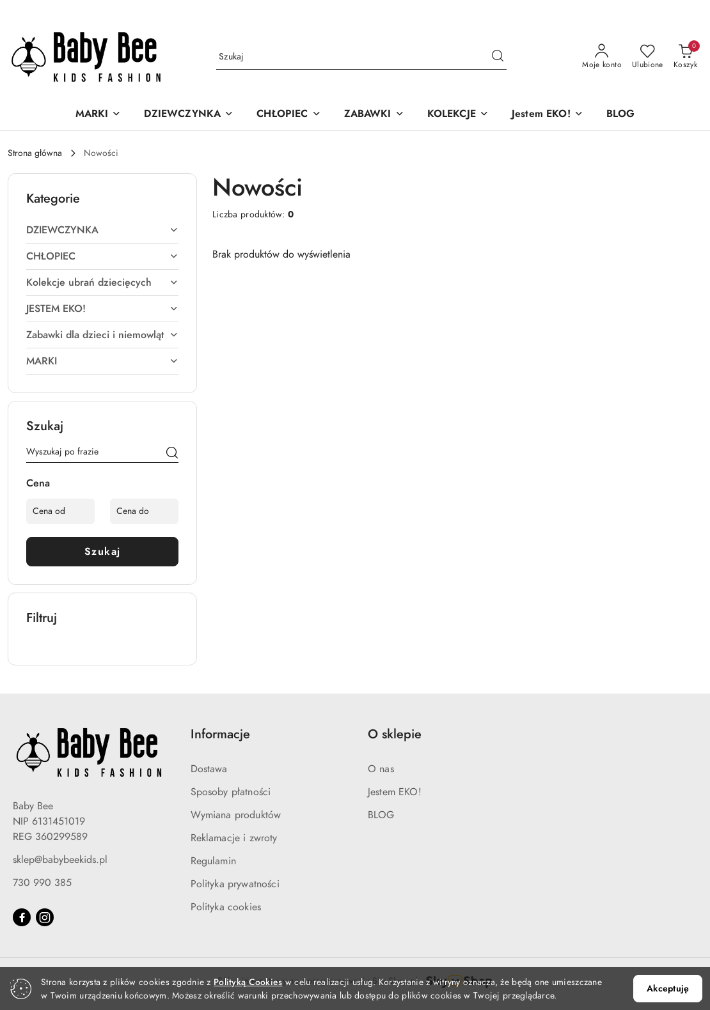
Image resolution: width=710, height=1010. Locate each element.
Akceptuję (668, 989)
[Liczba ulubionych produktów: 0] (647, 57)
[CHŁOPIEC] (288, 114)
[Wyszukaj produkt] (361, 56)
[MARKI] (98, 114)
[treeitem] (102, 230)
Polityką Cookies (248, 982)
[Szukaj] (172, 453)
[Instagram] (45, 917)
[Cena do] (144, 511)
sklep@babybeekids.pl (60, 860)
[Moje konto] (602, 57)
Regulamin (213, 861)
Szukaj (102, 552)
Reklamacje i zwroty (234, 838)
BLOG (381, 815)
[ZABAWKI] (374, 114)
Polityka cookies (226, 907)
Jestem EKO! (395, 792)
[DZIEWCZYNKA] (189, 114)
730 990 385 (42, 883)
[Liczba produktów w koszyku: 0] (685, 57)
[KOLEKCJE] (458, 114)
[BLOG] (620, 114)
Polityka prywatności (235, 884)
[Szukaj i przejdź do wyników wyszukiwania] (498, 56)
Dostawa (209, 769)
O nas (381, 769)
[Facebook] (22, 917)
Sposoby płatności (231, 792)
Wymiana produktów (236, 815)
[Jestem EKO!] (547, 114)
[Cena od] (60, 511)
